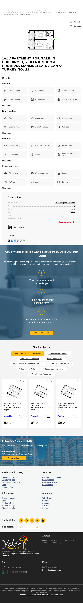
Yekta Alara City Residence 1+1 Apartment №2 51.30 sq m (67, 407)
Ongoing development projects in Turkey (20, 11)
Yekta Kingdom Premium (42, 11)
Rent (4, 485)
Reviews (45, 501)
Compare (77, 26)
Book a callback (14, 458)
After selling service (49, 482)
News (4, 501)
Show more (6, 106)
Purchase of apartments (51, 477)
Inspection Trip (7, 487)
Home (4, 11)
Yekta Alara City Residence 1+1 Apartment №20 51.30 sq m (14, 407)
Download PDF (19, 227)
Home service (47, 485)
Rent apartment (48, 480)
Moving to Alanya (8, 506)
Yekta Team (46, 498)
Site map (45, 506)
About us (45, 503)
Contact (45, 508)
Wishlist (77, 22)
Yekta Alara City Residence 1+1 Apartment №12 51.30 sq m (41, 407)
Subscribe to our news (51, 570)
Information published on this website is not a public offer (41, 595)
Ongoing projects (8, 480)
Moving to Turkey (8, 503)
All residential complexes (11, 482)
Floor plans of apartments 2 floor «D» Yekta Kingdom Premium (21, 12)
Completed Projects (9, 477)
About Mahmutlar (8, 508)
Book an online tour (41, 333)
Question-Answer (8, 498)
